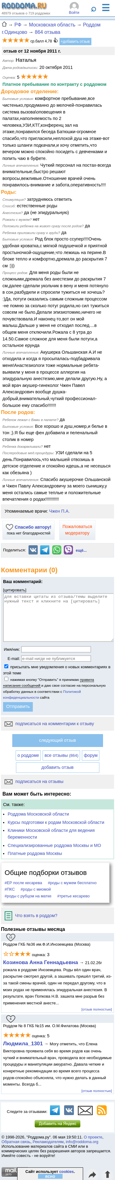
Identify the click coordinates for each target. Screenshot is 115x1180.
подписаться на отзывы (34, 781)
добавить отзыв (57, 767)
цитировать (14, 590)
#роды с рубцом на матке (28, 896)
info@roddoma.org (82, 1141)
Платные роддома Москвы (35, 853)
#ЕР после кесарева (23, 882)
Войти (74, 12)
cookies (66, 1171)
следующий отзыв (57, 740)
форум (91, 755)
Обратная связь (16, 1141)
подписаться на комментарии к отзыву (49, 723)
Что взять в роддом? (31, 915)
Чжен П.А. (59, 511)
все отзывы (61, 755)
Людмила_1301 (23, 1043)
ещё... (81, 550)
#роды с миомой (36, 889)
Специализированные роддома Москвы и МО (54, 845)
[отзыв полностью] (97, 1009)
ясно (50, 1176)
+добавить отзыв (75, 41)
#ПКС (10, 889)
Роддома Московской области (38, 814)
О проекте (93, 1137)
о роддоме (28, 755)
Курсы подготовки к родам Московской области (56, 822)
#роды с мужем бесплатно (72, 882)
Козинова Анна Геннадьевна (41, 962)
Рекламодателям (48, 1141)
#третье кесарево (73, 896)
